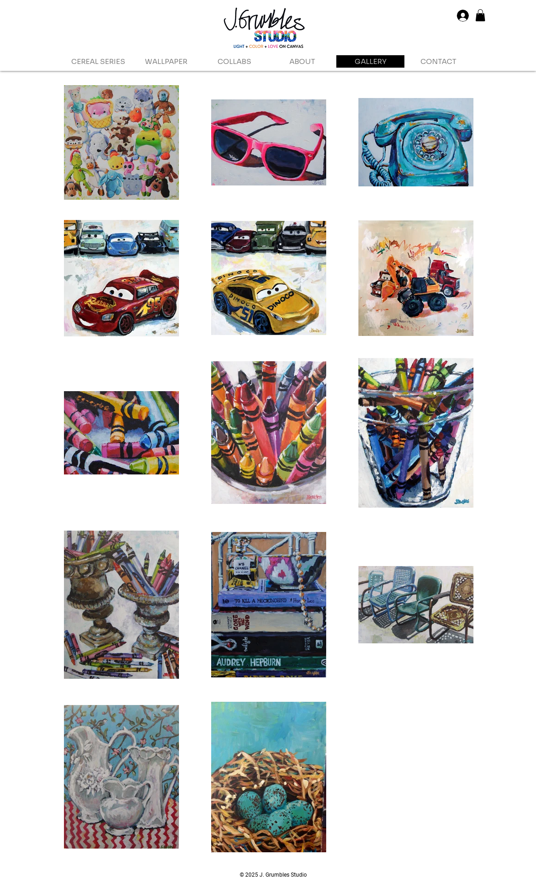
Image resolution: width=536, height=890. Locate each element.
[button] (480, 15)
